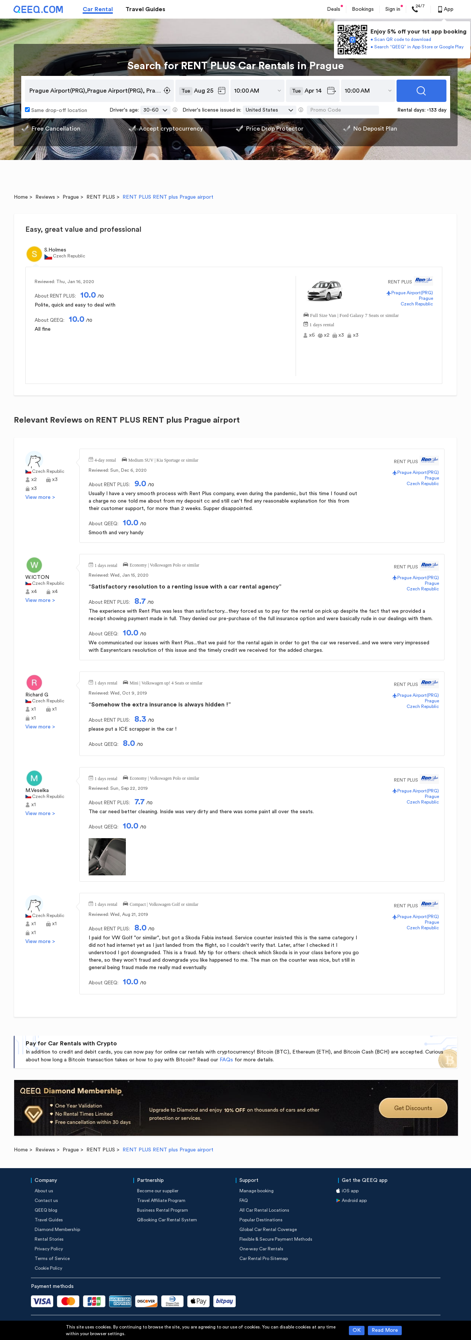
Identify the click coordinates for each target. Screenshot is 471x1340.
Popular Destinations (261, 1220)
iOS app (350, 1191)
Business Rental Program (162, 1210)
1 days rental (321, 323)
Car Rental (98, 9)
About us (44, 1191)
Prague (71, 197)
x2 (327, 335)
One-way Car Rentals (261, 1249)
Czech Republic (417, 304)
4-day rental (105, 459)
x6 (312, 335)
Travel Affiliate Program (161, 1200)
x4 (34, 591)
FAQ (243, 1200)
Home (21, 197)
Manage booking (256, 1191)
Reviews (45, 197)
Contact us (46, 1200)
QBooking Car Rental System (167, 1220)
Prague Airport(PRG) (412, 293)
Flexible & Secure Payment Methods (275, 1239)
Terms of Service (52, 1258)
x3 (341, 335)
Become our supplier (157, 1191)
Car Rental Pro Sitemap (263, 1258)
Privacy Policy (49, 1249)
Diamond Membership (57, 1229)
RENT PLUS (100, 197)
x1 (33, 709)
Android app (354, 1200)
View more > (40, 497)
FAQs (226, 1059)
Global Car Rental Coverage (268, 1229)
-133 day (436, 110)
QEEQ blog (46, 1210)
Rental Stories (49, 1239)
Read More (385, 1330)
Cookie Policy (48, 1268)
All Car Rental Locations (264, 1210)
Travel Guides (145, 9)
